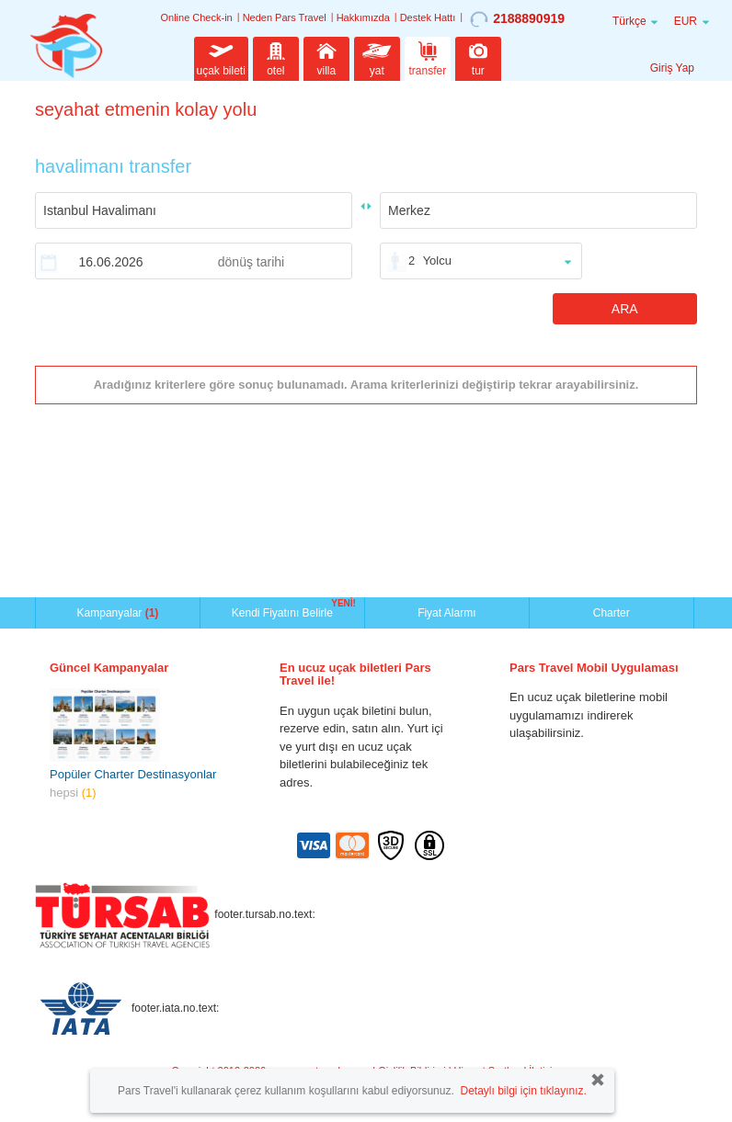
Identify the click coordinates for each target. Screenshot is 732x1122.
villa (326, 57)
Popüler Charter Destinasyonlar (133, 774)
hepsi (73, 792)
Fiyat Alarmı (446, 612)
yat (377, 57)
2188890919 (517, 19)
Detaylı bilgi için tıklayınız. (523, 1090)
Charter (611, 612)
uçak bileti (221, 57)
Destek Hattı (428, 17)
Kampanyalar (118, 612)
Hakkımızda (363, 17)
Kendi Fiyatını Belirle (284, 611)
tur (478, 57)
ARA (625, 308)
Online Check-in (196, 17)
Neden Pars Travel (284, 17)
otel (275, 57)
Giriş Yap (672, 68)
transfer (428, 57)
